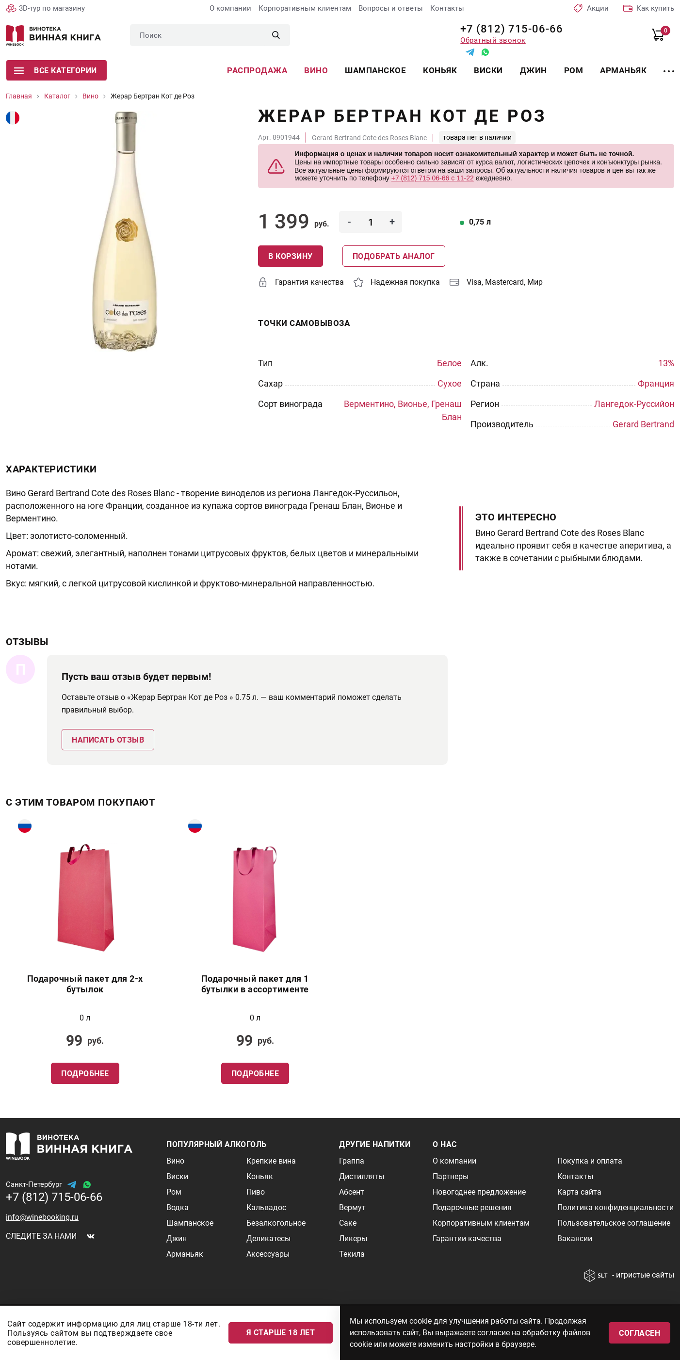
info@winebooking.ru (42, 1217)
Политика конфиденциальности (615, 1207)
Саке (347, 1223)
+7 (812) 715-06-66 (508, 29)
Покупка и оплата (589, 1161)
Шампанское (375, 70)
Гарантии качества (467, 1238)
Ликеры (353, 1238)
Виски (488, 70)
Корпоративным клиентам (305, 8)
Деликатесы (268, 1238)
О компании (230, 8)
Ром (573, 70)
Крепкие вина (271, 1161)
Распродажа (257, 70)
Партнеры (451, 1176)
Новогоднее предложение (479, 1192)
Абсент (351, 1192)
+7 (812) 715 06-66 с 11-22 (432, 178)
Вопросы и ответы (390, 8)
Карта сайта (579, 1192)
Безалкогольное (276, 1223)
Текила (352, 1254)
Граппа (351, 1161)
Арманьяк (623, 70)
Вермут (352, 1207)
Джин (533, 70)
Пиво (255, 1192)
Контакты (447, 8)
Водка (177, 1207)
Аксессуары (268, 1254)
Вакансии (574, 1238)
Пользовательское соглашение (613, 1223)
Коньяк (440, 70)
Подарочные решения (472, 1207)
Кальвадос (266, 1207)
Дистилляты (361, 1176)
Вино (316, 70)
